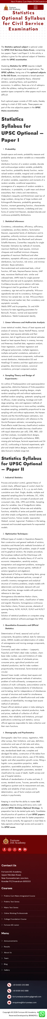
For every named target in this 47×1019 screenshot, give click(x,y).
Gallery (7, 970)
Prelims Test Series (11, 902)
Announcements (11, 941)
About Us (8, 952)
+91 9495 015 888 (21, 985)
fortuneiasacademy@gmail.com (27, 996)
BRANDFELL (33, 1015)
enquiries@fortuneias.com (24, 1002)
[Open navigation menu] (36, 7)
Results (7, 947)
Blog (6, 964)
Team (6, 958)
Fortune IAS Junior (11, 925)
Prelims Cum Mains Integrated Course (19, 896)
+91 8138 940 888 (20, 990)
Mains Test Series (11, 907)
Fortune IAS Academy (27, 1012)
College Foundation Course (15, 919)
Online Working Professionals (16, 913)
